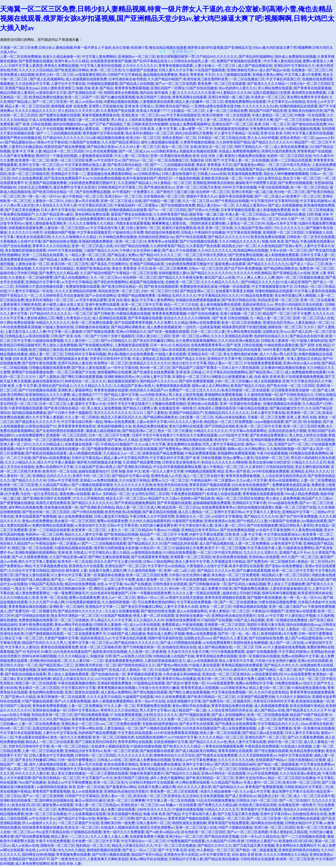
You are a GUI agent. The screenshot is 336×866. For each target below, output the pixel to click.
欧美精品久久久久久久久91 (150, 363)
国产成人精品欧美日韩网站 (196, 751)
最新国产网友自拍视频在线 (20, 138)
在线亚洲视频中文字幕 (184, 701)
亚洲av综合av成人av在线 (301, 363)
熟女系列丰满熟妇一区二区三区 (150, 133)
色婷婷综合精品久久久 (271, 336)
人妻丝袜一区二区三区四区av (66, 228)
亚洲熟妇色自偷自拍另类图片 (234, 615)
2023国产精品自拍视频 (131, 246)
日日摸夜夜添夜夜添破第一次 (293, 390)
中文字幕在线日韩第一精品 (81, 422)
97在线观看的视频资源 (83, 602)
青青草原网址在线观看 (189, 97)
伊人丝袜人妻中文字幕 (153, 376)
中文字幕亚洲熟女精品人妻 (85, 165)
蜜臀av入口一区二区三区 (170, 480)
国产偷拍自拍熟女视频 (60, 241)
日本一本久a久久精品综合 (169, 345)
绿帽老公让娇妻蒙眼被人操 (231, 376)
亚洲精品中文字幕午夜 (43, 282)
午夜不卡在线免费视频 (216, 169)
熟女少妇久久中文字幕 (189, 363)
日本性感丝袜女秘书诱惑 (127, 79)
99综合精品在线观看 (92, 210)
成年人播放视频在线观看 (159, 142)
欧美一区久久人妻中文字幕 (163, 471)
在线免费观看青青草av (208, 345)
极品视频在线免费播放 (160, 74)
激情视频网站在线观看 (114, 372)
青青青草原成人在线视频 (200, 688)
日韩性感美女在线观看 (170, 584)
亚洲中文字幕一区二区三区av (41, 165)
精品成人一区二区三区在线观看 (50, 742)
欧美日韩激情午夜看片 (104, 539)
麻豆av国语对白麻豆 (90, 800)
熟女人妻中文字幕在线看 (247, 742)
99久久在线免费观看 (27, 178)
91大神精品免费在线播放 (118, 237)
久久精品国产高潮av (20, 219)
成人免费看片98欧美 (216, 588)
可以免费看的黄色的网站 (156, 602)
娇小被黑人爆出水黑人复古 (63, 304)
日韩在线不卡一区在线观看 (71, 489)
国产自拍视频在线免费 (178, 205)
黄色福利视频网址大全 (246, 259)
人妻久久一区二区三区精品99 (130, 530)
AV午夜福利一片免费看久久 (133, 192)
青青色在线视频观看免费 (59, 647)
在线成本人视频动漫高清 (217, 408)
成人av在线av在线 (88, 101)
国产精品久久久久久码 (204, 670)
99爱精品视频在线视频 (121, 101)
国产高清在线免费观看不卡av (66, 178)
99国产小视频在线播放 (235, 827)
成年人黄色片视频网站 (167, 778)
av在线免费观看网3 (90, 219)
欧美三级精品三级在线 (46, 349)
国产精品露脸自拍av (20, 142)
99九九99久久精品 (71, 850)
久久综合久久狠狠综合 (293, 697)
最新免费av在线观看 (230, 264)
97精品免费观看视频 (200, 453)
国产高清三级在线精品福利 (235, 764)
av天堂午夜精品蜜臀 (91, 300)
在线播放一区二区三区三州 (311, 70)
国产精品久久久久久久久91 (272, 142)
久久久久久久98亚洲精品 (252, 273)
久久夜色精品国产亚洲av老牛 (280, 246)
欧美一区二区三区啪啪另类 (68, 169)
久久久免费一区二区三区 (176, 719)
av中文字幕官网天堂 (215, 854)
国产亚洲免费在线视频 (245, 255)
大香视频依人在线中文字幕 (20, 241)
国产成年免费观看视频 (196, 381)
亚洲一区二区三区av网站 (191, 336)
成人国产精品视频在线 (255, 65)
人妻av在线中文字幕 (151, 422)
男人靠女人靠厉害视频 (186, 395)
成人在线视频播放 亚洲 (271, 381)
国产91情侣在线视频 (87, 512)
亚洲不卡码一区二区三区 (91, 476)
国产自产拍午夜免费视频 (243, 268)
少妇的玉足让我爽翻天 (35, 187)
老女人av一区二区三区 (118, 597)
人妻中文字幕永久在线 (181, 606)
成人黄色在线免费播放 (291, 147)
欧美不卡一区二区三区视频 (225, 548)
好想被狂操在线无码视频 (206, 349)
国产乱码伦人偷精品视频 (247, 584)
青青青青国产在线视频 (314, 151)
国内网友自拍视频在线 (56, 800)
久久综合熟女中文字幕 (32, 83)
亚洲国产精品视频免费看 (48, 183)
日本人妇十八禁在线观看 (56, 219)
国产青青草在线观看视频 (312, 88)
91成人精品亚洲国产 (295, 282)
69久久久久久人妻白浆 (185, 422)
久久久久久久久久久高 (135, 755)
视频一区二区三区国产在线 (295, 507)
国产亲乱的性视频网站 (256, 56)
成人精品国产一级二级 (189, 710)
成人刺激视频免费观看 (273, 210)
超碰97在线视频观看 (261, 651)
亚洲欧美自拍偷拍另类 (305, 110)
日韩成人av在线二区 (112, 760)
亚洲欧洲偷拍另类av (242, 70)
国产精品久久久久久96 (29, 480)
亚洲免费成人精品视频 (17, 74)
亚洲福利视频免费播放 (96, 241)
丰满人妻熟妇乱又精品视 (151, 358)
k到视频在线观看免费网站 (308, 453)
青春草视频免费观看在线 (101, 115)
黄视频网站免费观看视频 (223, 395)
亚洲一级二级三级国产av (287, 606)
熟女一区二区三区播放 (175, 431)
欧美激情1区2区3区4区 (296, 841)
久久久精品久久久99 (148, 620)
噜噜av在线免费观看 (204, 322)
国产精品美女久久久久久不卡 (37, 422)
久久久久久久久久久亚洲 (196, 92)
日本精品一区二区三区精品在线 (222, 138)
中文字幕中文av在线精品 (286, 101)
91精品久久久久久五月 (309, 462)
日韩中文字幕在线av (87, 458)
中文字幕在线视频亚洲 (303, 309)
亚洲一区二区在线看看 (317, 300)
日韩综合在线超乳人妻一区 (194, 61)
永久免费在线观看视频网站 (196, 340)
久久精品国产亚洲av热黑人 (134, 385)
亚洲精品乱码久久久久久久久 (227, 413)
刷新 (162, 51)
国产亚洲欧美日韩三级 (43, 309)
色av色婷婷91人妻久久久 (237, 88)
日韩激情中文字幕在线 (73, 769)
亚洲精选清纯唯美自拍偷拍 (213, 183)
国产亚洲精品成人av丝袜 (291, 273)
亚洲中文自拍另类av (250, 778)
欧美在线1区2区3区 (26, 805)
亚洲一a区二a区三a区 (180, 570)
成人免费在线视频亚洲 (164, 327)
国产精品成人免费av (123, 255)
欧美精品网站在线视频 (251, 250)
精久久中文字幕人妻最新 (44, 417)
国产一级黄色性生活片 (68, 859)
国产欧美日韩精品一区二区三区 (211, 697)
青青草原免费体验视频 (243, 476)
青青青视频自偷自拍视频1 (28, 606)
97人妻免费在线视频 (307, 530)
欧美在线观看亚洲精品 (121, 764)
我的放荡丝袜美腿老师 (162, 232)
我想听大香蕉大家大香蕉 (266, 624)
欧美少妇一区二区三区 (143, 138)
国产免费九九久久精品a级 (58, 273)
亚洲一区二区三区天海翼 (269, 539)
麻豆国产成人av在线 (219, 277)
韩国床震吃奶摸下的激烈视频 (244, 327)
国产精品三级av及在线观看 (165, 349)
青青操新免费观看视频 (49, 706)
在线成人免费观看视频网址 (189, 124)
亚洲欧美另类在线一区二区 (221, 178)
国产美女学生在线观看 (196, 724)
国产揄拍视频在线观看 (157, 751)
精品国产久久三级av (163, 498)
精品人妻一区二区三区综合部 (27, 106)
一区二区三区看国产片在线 (75, 372)
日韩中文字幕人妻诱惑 (25, 65)
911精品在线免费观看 (256, 295)
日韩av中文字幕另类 (63, 480)
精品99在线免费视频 (80, 584)
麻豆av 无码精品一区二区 (111, 494)
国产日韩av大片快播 (203, 210)
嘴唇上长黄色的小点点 (73, 318)
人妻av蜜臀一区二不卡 (195, 129)
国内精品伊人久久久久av (158, 381)
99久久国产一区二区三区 (299, 219)
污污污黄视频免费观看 (227, 651)
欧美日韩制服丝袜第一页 (176, 56)
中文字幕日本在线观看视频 (20, 733)
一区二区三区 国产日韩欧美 (93, 313)
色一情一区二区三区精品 (309, 187)
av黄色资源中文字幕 (286, 543)
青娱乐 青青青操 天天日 (197, 74)
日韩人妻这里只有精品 (111, 516)
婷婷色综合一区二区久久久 (85, 381)
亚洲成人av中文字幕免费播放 (194, 760)
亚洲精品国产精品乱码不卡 (29, 859)
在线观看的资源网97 (150, 737)
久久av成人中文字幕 (150, 444)
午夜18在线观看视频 (273, 187)
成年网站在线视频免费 (25, 507)
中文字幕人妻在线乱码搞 (282, 61)
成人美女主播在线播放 (68, 773)
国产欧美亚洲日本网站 (71, 70)
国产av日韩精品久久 (116, 340)
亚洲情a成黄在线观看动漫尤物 (217, 106)
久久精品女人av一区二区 (122, 453)
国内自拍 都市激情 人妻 (158, 92)
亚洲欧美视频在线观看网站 (35, 552)
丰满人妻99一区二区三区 (262, 782)
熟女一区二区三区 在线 (179, 147)
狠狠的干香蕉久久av (201, 196)
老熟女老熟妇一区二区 (179, 138)
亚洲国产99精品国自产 (186, 413)
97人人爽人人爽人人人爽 (255, 277)
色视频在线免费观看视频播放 (198, 300)
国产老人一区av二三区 (307, 264)
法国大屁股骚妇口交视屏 (271, 92)
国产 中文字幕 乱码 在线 (176, 850)
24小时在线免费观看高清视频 (176, 733)
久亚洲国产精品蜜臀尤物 (141, 462)
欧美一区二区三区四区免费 (71, 160)
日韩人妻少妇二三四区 (153, 336)
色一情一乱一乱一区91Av (41, 196)
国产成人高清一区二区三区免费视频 (27, 769)
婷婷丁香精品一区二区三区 (256, 719)
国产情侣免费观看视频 (91, 715)
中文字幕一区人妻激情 (65, 331)
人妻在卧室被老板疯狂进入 (290, 588)
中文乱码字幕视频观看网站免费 (177, 467)
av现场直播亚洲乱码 (90, 74)
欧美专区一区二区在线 (229, 219)
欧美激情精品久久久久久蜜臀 (48, 395)
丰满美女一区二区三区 (268, 97)
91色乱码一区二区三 (155, 548)
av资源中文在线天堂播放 (184, 597)
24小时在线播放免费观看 (270, 471)
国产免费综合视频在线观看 (59, 115)
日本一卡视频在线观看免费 (150, 593)
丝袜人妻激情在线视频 (146, 309)
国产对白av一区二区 (137, 160)
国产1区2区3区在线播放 (303, 422)
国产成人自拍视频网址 (71, 277)
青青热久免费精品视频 (61, 65)
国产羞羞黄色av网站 (249, 165)
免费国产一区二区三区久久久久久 (194, 390)
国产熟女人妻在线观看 (89, 367)
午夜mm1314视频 (167, 530)
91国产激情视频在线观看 (44, 633)
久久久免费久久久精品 (171, 322)
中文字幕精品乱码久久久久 (218, 295)
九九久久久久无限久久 (260, 552)
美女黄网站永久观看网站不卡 (298, 845)
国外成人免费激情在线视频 (295, 56)
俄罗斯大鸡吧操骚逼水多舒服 (65, 358)
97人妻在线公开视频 (300, 615)
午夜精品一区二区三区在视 (136, 273)
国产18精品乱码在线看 (181, 543)
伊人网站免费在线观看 (275, 88)
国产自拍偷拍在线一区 (108, 674)
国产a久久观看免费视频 (30, 557)
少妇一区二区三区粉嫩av (233, 381)
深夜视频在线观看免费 (25, 228)
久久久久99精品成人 (47, 444)
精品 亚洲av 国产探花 (234, 471)
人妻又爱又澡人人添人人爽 (25, 331)
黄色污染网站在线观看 (186, 426)
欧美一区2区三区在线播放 (241, 322)
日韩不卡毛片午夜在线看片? (128, 404)
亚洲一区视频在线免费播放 (287, 620)
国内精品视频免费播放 (29, 413)
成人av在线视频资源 (202, 660)
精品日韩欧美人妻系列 (17, 92)
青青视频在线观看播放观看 (263, 494)
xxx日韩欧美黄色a (164, 151)
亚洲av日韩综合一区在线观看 (223, 773)
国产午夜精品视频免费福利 (135, 503)
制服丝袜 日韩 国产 (205, 160)
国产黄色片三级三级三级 (175, 192)
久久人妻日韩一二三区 (82, 340)
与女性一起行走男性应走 (263, 178)
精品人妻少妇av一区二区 (215, 205)
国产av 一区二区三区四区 (167, 210)
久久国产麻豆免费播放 (17, 156)
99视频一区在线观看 (309, 115)
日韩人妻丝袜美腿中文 (179, 174)
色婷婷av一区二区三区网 (44, 534)
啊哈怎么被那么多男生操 (113, 588)
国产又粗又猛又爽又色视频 (238, 814)
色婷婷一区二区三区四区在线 (289, 156)
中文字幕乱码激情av (315, 201)
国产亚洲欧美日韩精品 (134, 467)
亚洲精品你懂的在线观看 (194, 440)
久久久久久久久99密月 (25, 232)
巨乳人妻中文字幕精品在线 (223, 444)
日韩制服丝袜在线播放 (92, 327)
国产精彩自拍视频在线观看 (47, 453)
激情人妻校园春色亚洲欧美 (46, 223)
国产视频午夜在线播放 (264, 597)
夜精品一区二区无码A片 (315, 561)
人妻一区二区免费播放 (318, 480)
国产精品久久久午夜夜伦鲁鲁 (180, 277)
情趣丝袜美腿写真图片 (147, 773)
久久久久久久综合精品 (36, 70)
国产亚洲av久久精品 (122, 440)
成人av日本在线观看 (144, 624)
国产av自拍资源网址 (100, 295)
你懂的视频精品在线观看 (298, 106)
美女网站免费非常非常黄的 (307, 97)
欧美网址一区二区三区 (111, 363)
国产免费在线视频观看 (295, 183)
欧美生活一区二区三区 (215, 147)
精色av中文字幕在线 (52, 142)
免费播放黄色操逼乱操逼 (199, 286)
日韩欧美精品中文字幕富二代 (120, 187)
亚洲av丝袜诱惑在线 (109, 489)
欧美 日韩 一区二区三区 (273, 124)
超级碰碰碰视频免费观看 (212, 503)
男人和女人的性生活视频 (308, 435)
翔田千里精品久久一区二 (253, 147)
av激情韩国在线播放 (146, 552)
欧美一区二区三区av (102, 399)
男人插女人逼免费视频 (60, 345)
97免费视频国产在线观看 (186, 841)
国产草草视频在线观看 (145, 318)
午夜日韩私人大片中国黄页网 (152, 516)
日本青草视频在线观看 (237, 210)
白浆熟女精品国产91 (41, 426)
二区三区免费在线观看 (123, 724)
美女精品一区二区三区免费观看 (236, 575)
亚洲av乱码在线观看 (90, 440)
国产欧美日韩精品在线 (239, 300)
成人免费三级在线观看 (118, 809)
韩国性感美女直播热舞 (208, 223)
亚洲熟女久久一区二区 (193, 516)
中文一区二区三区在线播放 (175, 845)
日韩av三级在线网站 (158, 561)
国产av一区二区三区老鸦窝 (175, 83)
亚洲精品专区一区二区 (205, 354)
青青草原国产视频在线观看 (209, 485)
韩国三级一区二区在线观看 (88, 120)
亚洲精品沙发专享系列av (200, 530)
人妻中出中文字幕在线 (68, 83)
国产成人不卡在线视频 (46, 129)
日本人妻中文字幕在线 (58, 210)
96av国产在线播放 (137, 584)
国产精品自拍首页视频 (221, 836)
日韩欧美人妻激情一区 (278, 340)
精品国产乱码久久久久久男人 (44, 642)
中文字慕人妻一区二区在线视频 (245, 160)
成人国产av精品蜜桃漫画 (303, 638)
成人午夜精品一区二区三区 (82, 196)
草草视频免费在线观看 (153, 706)
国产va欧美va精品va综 (162, 832)
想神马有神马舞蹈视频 (279, 593)
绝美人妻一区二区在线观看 (153, 615)
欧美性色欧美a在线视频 (123, 512)
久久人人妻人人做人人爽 (109, 836)
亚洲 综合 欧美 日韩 (275, 133)
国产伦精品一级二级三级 (162, 201)
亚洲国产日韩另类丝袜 (157, 440)
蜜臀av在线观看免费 (112, 521)
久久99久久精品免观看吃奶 (149, 521)
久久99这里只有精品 (134, 480)
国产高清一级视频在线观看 (168, 331)
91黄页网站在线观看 (304, 818)
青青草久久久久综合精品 (51, 246)
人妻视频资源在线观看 (157, 101)
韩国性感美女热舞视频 (121, 92)
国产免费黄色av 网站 (174, 449)
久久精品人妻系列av (251, 205)
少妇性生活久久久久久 (150, 588)
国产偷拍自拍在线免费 (309, 124)
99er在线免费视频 (197, 219)
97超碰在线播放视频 (20, 670)
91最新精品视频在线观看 (73, 548)
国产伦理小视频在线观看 (111, 854)
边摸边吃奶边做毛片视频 (287, 431)
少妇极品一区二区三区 (187, 110)
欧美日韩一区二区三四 (215, 679)
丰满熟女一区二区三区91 (191, 376)
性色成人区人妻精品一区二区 (131, 670)
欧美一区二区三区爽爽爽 (168, 268)
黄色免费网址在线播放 (184, 444)
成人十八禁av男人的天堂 (278, 354)
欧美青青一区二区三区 (89, 530)
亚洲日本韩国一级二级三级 (228, 97)
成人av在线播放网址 (192, 611)
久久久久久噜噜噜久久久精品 (91, 223)
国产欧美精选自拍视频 (121, 534)
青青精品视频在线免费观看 (241, 665)
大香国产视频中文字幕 (61, 638)
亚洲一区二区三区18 (130, 241)
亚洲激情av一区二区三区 (136, 56)
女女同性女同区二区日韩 (150, 494)
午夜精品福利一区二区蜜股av (136, 205)
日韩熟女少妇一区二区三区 (257, 800)
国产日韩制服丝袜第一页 (207, 584)
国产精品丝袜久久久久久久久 (80, 611)
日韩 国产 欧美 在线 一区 (70, 336)
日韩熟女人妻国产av (261, 841)
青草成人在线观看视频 (32, 399)
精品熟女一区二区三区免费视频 (228, 422)
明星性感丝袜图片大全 (267, 629)
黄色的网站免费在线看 (92, 214)
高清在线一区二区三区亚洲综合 (226, 674)
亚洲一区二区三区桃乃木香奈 (198, 187)
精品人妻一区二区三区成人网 (138, 507)
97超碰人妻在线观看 (170, 354)
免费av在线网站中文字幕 (54, 467)
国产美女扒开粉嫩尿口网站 (153, 340)
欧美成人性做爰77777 (152, 110)
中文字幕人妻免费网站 (99, 56)
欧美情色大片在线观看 (86, 566)
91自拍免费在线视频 (105, 178)
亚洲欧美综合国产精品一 (174, 106)
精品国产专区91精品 (146, 854)
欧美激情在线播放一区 (68, 449)
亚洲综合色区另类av (278, 322)
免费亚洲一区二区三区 (316, 268)
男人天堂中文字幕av (155, 710)
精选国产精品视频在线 (146, 282)
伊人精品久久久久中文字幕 (111, 620)
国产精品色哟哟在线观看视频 (169, 259)
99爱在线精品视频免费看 (277, 602)
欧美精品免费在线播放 (46, 97)
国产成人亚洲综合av (240, 796)
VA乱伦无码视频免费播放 (215, 800)
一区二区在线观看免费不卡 (85, 633)
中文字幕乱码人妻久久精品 (109, 552)
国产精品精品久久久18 (145, 543)
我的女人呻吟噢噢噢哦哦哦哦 (286, 174)
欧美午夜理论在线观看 (246, 566)
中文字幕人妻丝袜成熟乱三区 (32, 318)
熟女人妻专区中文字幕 (192, 561)
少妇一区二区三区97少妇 (159, 291)
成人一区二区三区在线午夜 (203, 476)
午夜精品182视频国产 (117, 444)
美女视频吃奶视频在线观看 (25, 250)
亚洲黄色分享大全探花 (181, 854)
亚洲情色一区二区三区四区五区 (132, 719)
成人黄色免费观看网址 (32, 593)
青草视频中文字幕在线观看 (103, 133)
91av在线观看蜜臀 (297, 674)
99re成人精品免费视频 (302, 494)
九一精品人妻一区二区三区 (85, 255)
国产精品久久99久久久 (281, 665)
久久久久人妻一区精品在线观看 (196, 593)
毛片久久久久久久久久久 (113, 413)
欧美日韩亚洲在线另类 (182, 309)
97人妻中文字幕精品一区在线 (236, 133)
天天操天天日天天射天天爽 (252, 120)
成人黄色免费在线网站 (32, 863)
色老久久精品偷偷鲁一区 (61, 56)
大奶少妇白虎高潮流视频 (284, 259)
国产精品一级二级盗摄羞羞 (277, 764)
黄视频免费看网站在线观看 (245, 101)
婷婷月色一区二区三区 (285, 742)
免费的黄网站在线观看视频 (52, 525)
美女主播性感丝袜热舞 (240, 354)
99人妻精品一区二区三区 (172, 183)
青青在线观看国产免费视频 (35, 516)
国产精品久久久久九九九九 (267, 264)
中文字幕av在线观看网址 (248, 431)
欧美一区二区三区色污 (107, 70)
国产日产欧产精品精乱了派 (109, 124)
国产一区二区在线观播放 (238, 602)
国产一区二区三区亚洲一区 (53, 101)
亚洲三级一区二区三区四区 (274, 827)
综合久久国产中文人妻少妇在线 (118, 561)
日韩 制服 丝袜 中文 (126, 471)
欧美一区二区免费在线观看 (92, 322)
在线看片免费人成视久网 (91, 259)
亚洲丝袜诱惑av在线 (219, 521)
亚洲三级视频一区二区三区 (240, 313)
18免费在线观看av (288, 683)
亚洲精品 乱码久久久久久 (177, 295)
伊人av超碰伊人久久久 (39, 823)
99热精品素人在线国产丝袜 (228, 579)
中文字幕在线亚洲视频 (244, 232)
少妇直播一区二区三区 (196, 417)
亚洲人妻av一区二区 (116, 796)
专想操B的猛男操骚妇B (159, 724)
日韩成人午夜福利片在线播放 (203, 232)
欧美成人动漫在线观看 (224, 494)
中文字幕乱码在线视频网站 (227, 372)
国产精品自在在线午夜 (307, 336)
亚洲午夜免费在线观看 (102, 304)
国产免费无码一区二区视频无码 (225, 309)
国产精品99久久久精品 (182, 773)
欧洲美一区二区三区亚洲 (19, 485)
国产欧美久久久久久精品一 (267, 83)
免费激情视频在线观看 (83, 286)
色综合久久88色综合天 (300, 809)
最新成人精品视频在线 (103, 431)
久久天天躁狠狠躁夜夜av (257, 755)
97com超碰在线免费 (283, 503)
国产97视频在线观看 (194, 715)
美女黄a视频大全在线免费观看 (131, 354)
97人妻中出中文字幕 (66, 575)
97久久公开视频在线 (88, 498)
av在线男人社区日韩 (136, 656)
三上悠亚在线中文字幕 (186, 489)
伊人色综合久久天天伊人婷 (78, 110)
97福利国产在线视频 (216, 620)
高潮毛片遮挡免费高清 (278, 151)
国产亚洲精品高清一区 (85, 92)
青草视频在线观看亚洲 (144, 674)
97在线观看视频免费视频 (304, 376)
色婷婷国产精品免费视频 (97, 733)
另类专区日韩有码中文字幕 (110, 358)
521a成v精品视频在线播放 (104, 138)
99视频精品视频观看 (102, 83)
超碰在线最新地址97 (47, 381)
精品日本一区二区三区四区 (63, 151)
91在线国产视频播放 (116, 615)
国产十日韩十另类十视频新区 (112, 336)
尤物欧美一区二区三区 (182, 282)
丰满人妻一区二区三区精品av (247, 214)
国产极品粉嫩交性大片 (287, 408)
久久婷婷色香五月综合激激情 (61, 295)
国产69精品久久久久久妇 (260, 282)
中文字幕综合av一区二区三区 (143, 841)
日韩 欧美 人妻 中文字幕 (158, 129)
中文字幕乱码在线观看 (135, 733)
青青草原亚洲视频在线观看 (225, 597)
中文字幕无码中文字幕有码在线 (274, 201)
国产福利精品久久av (228, 787)
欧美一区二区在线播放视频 (267, 715)
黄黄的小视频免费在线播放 (245, 156)
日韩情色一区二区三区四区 (95, 755)
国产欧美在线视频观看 (161, 286)
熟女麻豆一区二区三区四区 (75, 521)
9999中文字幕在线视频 (239, 187)
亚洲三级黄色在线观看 (82, 692)
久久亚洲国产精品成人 (135, 183)
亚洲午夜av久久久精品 (71, 61)
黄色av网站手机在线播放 (73, 624)
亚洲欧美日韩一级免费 (117, 823)
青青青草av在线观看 (163, 241)
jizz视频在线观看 (314, 521)
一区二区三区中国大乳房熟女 (288, 165)
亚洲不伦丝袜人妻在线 (75, 363)
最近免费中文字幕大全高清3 (74, 187)
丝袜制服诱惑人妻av (174, 273)
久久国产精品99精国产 (165, 79)
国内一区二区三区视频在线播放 (300, 277)
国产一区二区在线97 (294, 800)
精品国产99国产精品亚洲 (268, 110)
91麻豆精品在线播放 (252, 408)
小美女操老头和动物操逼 (182, 674)
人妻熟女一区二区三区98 (245, 223)
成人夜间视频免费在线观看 (220, 304)
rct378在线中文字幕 (233, 435)
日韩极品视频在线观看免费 (264, 358)
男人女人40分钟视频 (262, 138)
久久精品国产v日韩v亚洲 (225, 841)
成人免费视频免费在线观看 (305, 372)
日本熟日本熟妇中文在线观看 (151, 782)
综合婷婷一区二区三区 (213, 192)
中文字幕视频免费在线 (257, 489)
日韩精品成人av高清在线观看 (27, 336)
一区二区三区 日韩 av (250, 647)
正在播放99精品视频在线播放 (283, 367)
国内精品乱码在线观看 (243, 349)
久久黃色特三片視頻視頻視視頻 (269, 467)
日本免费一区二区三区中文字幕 (96, 841)
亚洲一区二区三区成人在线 (121, 201)
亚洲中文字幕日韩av (229, 512)
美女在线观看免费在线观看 (146, 489)
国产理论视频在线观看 (150, 692)
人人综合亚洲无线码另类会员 (284, 476)
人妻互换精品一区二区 (312, 322)
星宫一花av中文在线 (150, 701)
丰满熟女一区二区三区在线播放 (310, 440)
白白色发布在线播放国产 (251, 485)
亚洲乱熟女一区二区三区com (143, 115)
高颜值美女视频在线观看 (198, 151)
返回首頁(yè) (182, 51)
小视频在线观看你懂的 (169, 404)
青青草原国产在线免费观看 (228, 823)
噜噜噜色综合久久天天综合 (174, 755)
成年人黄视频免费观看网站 (112, 701)
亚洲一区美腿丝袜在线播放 (170, 156)
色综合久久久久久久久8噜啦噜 (187, 318)
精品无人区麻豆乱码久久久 (121, 417)
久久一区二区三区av (197, 201)
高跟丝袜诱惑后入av (257, 304)
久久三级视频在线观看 (233, 74)
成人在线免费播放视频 (240, 399)
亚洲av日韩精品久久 (131, 331)
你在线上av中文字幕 (40, 850)
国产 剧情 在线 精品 (315, 345)
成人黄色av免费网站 (116, 692)
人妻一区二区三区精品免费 (226, 110)
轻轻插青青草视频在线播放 (42, 827)
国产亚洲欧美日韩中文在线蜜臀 (47, 498)
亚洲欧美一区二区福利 (66, 606)
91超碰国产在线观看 (138, 697)
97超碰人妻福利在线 (58, 327)
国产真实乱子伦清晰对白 (109, 264)
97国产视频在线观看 (99, 331)
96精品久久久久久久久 (53, 322)
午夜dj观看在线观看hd (317, 241)
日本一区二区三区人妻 (208, 331)
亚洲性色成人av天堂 (166, 476)
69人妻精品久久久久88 (233, 92)
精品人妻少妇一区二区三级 (269, 688)
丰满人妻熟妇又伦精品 (304, 358)
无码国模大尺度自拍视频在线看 (39, 286)
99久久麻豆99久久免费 (240, 670)
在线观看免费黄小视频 (147, 836)
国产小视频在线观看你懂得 (92, 485)
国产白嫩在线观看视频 (118, 97)
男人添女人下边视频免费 (286, 584)
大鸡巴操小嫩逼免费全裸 (158, 525)
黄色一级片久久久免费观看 (70, 737)
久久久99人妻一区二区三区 (139, 147)
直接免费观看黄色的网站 (19, 259)
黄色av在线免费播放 (37, 521)
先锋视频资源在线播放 (231, 129)
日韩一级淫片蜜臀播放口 (77, 760)
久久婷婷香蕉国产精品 (233, 142)
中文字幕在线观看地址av (282, 534)
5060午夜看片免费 (276, 349)
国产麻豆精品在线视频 (159, 512)
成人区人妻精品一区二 (195, 512)
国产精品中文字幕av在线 (130, 476)
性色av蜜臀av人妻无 (238, 458)
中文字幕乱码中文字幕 (167, 458)
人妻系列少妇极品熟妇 (25, 147)
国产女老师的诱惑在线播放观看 (60, 431)
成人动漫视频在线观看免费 (86, 79)
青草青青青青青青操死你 (77, 426)
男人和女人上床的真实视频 (131, 120)
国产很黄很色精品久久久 (136, 665)
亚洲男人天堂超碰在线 (106, 106)
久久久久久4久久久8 (288, 679)
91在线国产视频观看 (209, 70)
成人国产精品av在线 (274, 70)
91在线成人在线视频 (296, 746)
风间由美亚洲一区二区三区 (118, 291)
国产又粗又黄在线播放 (22, 210)
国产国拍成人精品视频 (68, 399)
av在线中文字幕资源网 (221, 489)
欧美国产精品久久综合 (188, 358)
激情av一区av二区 (259, 444)
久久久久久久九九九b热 (260, 106)
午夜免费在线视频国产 (17, 214)
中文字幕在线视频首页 (183, 115)
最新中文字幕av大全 (90, 404)
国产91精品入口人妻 (252, 521)
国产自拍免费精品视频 (93, 192)
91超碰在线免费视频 (47, 340)
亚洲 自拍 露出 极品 (123, 300)
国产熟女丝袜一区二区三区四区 (291, 385)
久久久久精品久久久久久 (220, 282)
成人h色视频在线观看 (85, 453)
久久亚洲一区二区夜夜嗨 (147, 651)
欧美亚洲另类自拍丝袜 (268, 579)
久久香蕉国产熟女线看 (117, 110)
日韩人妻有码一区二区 (143, 228)
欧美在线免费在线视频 (268, 237)
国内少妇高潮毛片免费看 (194, 133)
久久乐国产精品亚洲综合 (120, 142)
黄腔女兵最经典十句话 (121, 129)
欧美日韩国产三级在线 (153, 97)
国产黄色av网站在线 (172, 665)
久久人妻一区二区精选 (82, 417)
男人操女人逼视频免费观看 (69, 674)
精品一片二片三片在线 (181, 304)
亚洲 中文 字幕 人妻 (27, 151)
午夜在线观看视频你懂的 (77, 683)
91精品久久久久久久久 (211, 259)
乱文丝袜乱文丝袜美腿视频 (203, 796)
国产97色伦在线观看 (191, 237)
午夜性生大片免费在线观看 (196, 435)
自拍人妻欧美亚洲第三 (57, 88)
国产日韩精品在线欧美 (29, 169)
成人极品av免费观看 (83, 629)
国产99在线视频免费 (262, 525)
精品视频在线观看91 (123, 381)
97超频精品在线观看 (149, 683)
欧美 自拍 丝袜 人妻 (208, 156)
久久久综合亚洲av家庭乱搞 (238, 340)
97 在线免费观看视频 (126, 715)
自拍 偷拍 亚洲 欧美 (269, 376)
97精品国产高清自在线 (46, 584)
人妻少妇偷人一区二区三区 (215, 65)
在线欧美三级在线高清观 (257, 805)
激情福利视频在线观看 (104, 850)
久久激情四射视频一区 (261, 395)
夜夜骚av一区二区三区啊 (115, 818)
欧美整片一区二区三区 (303, 196)
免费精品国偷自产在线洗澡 (78, 809)
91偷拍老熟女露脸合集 (281, 345)
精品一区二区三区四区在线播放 (240, 498)
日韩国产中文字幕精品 (124, 74)
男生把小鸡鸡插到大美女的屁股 (299, 304)
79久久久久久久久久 (288, 228)
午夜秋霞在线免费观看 (262, 746)
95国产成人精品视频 (249, 620)
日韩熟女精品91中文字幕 (257, 769)
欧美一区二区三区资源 (121, 751)
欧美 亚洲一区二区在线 (215, 228)
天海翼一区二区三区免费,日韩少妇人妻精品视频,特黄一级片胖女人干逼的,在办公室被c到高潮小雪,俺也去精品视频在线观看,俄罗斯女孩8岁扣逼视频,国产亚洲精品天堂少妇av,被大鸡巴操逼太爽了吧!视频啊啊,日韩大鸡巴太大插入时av (167, 18)
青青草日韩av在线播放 (111, 309)
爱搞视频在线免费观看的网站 (109, 174)
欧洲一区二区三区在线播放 (46, 814)
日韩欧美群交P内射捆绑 (150, 124)
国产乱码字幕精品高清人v (152, 61)
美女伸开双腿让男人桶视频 (295, 295)
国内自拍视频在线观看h (255, 507)
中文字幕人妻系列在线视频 (100, 65)
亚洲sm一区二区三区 (263, 219)
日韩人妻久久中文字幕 (176, 70)
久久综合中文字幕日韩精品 (53, 268)
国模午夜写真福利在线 (165, 638)
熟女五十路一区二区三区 (302, 178)
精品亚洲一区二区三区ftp (181, 507)
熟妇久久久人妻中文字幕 (83, 534)
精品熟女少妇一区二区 (239, 246)
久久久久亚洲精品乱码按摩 (75, 291)
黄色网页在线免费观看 (309, 92)
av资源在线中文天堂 (51, 92)
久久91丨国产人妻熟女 (43, 376)
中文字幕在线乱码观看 (129, 638)
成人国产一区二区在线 (286, 642)
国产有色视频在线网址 (95, 345)
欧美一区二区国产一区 (82, 97)
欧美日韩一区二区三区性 (70, 264)
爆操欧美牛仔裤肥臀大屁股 (256, 183)
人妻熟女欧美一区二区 (32, 264)
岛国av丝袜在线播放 (230, 417)
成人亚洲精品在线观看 (109, 318)
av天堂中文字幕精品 (76, 282)
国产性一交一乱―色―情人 (143, 539)
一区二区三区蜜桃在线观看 (53, 440)
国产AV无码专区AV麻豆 (33, 651)
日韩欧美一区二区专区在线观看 (311, 237)
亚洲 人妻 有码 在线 (301, 417)
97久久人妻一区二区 (119, 706)
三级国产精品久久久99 (101, 250)
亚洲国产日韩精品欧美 (147, 264)
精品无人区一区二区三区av (126, 498)
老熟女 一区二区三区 (215, 606)
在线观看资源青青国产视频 (110, 61)
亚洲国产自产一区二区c (292, 444)
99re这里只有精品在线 (148, 769)
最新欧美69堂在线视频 (140, 449)
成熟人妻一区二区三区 (46, 354)
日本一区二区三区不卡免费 (109, 435)
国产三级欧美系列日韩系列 (95, 742)
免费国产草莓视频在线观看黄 (239, 61)
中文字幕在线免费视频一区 (197, 602)
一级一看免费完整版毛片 (70, 593)
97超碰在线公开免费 (127, 232)
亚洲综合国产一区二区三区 (232, 124)
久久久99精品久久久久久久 (239, 241)
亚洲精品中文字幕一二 (68, 174)
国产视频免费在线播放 (104, 449)
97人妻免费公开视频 (76, 309)
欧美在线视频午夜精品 (307, 706)
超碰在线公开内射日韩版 (19, 273)
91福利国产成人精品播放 (31, 579)
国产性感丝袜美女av (159, 187)
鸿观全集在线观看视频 (133, 223)
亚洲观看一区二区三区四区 (283, 232)
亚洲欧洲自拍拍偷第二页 (49, 660)
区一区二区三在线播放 (71, 620)
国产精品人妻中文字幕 (121, 395)
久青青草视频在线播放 (197, 142)
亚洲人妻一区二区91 (15, 444)
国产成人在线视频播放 (285, 205)
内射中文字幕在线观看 (32, 449)
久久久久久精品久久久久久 (35, 110)
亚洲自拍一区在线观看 (181, 169)
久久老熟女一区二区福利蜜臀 (30, 277)
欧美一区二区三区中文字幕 (141, 304)
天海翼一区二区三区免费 (266, 417)
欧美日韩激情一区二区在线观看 (226, 115)
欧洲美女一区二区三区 (136, 399)
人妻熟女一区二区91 (47, 201)
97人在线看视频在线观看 (87, 814)
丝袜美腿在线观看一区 (82, 444)
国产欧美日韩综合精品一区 (127, 165)
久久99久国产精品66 (54, 719)
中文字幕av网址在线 (87, 728)
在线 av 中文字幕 (110, 584)
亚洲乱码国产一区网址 (167, 88)
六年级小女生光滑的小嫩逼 (139, 250)
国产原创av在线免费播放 (310, 349)
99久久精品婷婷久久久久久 (122, 349)
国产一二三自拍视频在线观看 (59, 133)
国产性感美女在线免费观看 (153, 372)
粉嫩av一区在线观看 (181, 805)
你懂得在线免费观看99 (182, 620)
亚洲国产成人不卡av (294, 552)
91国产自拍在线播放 (201, 88)
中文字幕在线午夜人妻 (107, 228)
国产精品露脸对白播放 (288, 214)
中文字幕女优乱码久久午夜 (311, 381)
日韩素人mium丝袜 (212, 174)
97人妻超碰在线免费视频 (286, 647)
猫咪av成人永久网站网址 (210, 385)
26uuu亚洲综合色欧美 (316, 724)
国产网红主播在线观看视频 (81, 376)
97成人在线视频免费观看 (48, 120)
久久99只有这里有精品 (271, 692)
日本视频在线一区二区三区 (164, 196)
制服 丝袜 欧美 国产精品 (94, 88)
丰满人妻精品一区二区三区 (272, 115)
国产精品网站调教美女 (281, 268)
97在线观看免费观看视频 (263, 363)
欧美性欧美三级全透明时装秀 (206, 79)
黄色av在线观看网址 (283, 480)
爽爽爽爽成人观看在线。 (83, 129)
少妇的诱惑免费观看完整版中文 (92, 183)
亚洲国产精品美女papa (22, 88)
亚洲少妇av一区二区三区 (123, 196)
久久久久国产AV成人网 (46, 602)
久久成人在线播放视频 (122, 611)
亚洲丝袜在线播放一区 (276, 399)
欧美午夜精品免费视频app (309, 539)
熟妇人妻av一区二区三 (225, 363)
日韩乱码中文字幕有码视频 (85, 354)
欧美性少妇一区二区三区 (55, 74)
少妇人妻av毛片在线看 (82, 201)
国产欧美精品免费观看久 (269, 435)
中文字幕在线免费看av (317, 764)
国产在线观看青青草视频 (133, 322)
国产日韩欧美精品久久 (297, 395)
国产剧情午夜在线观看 (39, 363)
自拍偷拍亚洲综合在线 (179, 647)
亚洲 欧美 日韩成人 (139, 106)
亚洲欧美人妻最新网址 (75, 390)
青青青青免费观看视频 (132, 88)
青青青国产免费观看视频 (264, 787)
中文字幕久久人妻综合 (263, 512)
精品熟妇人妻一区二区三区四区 (286, 575)
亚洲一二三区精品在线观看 (291, 160)
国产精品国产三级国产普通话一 (196, 367)
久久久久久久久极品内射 (305, 579)
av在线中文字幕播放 (227, 516)
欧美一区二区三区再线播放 (312, 210)
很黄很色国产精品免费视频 (64, 147)
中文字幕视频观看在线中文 (272, 286)
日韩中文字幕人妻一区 (317, 255)
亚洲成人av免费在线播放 (98, 480)
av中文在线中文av (107, 160)
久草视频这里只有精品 (228, 561)
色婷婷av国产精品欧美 (197, 498)
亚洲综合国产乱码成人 (55, 385)
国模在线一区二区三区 (285, 327)
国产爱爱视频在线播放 (36, 61)
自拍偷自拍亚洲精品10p (156, 237)
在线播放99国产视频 (59, 232)
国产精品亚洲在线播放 (221, 859)
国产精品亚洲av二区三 (197, 291)
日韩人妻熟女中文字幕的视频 (51, 755)
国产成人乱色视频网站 (47, 79)
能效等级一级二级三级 (206, 214)
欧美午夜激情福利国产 (140, 178)
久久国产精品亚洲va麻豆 (54, 214)
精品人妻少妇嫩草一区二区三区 (199, 101)
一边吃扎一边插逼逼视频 (201, 327)
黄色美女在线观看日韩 (33, 237)
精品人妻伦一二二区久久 (70, 836)
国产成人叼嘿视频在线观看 (180, 642)
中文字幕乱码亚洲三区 (283, 79)
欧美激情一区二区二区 (32, 160)
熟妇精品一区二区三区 (93, 845)
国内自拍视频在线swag (70, 124)
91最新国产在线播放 (141, 70)
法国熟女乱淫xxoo (276, 331)
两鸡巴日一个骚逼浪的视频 (56, 156)
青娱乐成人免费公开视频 (165, 633)
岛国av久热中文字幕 (281, 223)
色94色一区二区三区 (289, 192)
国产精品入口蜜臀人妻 (140, 408)
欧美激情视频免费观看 (245, 174)
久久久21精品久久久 (20, 462)
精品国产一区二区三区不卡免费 (287, 313)
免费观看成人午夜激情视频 (182, 624)
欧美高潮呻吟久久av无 (284, 169)
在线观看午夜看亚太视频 (234, 291)
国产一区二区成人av (133, 151)
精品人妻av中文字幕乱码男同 (126, 458)
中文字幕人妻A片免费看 (303, 74)
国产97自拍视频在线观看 (199, 241)
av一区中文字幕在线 (123, 367)
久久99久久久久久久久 (140, 65)
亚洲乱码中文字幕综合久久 (294, 65)
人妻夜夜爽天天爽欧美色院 (20, 304)
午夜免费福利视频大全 (267, 129)
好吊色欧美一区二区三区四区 (203, 832)
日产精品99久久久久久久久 (216, 56)
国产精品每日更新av (102, 147)
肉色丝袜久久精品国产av (148, 390)
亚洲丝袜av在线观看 (202, 404)
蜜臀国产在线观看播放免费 (32, 372)
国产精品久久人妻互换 (230, 638)
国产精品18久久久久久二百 (160, 255)
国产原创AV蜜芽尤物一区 (185, 683)
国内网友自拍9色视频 (267, 823)
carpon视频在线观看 (269, 422)
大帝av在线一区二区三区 (288, 250)
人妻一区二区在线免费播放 (20, 56)
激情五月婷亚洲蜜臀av (157, 827)
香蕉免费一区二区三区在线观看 (222, 83)
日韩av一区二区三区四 (206, 268)
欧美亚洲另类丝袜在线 (170, 485)
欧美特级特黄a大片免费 (82, 349)
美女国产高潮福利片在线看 (186, 539)
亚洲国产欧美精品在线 (93, 268)
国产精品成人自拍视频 (136, 83)
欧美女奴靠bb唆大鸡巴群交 (269, 462)
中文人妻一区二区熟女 (213, 120)
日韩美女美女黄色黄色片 (181, 462)
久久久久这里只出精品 (104, 697)
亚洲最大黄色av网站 (267, 74)
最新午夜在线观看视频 (236, 196)
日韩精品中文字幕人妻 (186, 859)
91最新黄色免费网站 (298, 548)
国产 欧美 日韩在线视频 (33, 124)
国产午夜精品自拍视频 (231, 201)
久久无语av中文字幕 (170, 399)
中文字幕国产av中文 (97, 778)
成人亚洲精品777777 (87, 395)
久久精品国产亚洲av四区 (253, 228)
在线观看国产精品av (250, 169)
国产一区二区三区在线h (293, 120)
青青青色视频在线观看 (176, 65)
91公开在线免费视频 (101, 151)
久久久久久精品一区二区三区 (221, 737)
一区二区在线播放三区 (247, 79)
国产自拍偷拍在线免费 (266, 638)
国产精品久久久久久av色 (216, 570)
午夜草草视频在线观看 (25, 408)
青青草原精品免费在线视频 (216, 656)
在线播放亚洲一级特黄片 (177, 408)
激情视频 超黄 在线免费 (69, 106)
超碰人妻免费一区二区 (153, 579)
